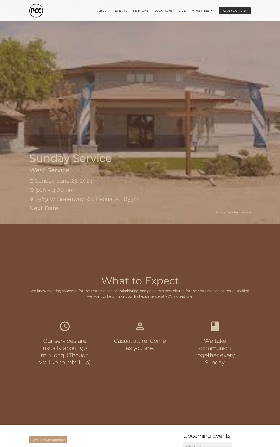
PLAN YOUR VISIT (235, 10)
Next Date (46, 208)
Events (121, 10)
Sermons (141, 10)
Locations (163, 10)
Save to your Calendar (48, 440)
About (103, 10)
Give (182, 10)
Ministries (202, 11)
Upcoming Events (207, 435)
